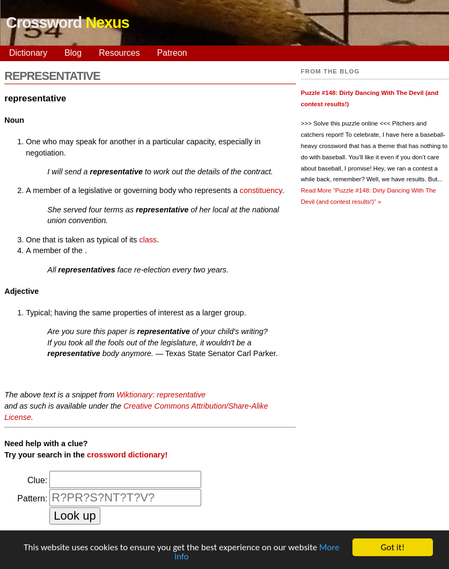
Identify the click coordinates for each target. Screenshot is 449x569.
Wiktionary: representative (160, 394)
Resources (119, 52)
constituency (261, 190)
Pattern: (32, 498)
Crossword (67, 22)
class (148, 239)
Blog (73, 52)
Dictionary (28, 52)
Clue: (37, 480)
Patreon (172, 52)
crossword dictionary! (127, 454)
